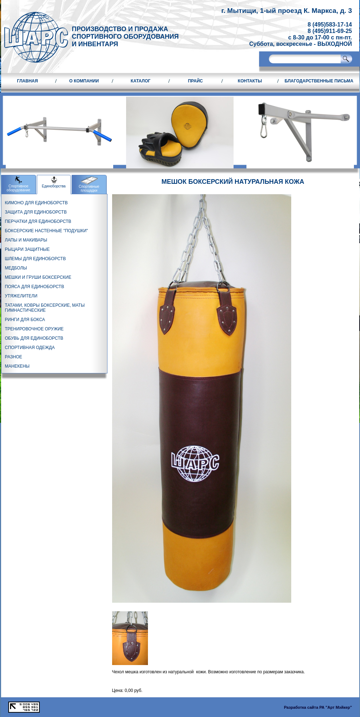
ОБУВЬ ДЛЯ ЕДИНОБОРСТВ (34, 338)
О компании (84, 80)
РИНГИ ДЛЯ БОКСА (25, 319)
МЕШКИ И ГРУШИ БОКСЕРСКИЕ (38, 277)
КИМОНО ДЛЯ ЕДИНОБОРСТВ (36, 202)
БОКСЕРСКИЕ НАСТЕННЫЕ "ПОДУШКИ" (46, 230)
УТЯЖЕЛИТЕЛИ (21, 295)
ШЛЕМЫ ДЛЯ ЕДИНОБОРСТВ (35, 258)
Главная (27, 80)
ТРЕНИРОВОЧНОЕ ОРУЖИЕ (34, 328)
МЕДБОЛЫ (16, 268)
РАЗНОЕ (13, 356)
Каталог (140, 80)
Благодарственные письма (319, 80)
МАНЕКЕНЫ (17, 366)
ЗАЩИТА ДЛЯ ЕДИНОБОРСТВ (36, 212)
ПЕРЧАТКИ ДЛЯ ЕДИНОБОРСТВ (38, 221)
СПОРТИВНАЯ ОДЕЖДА (30, 347)
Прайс (195, 80)
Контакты (250, 80)
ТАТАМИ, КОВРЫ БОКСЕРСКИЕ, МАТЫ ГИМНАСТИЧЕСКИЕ (45, 308)
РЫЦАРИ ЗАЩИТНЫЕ (27, 249)
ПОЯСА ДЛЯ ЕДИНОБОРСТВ (34, 286)
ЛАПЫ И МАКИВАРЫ (26, 240)
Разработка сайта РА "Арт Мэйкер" (318, 707)
